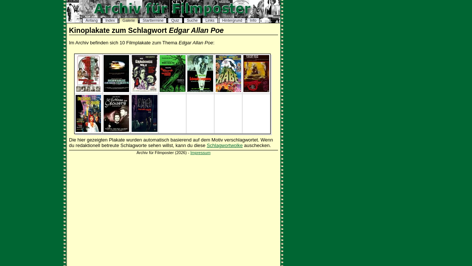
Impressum (200, 152)
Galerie (128, 20)
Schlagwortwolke (225, 145)
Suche (192, 20)
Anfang (92, 20)
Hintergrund (232, 20)
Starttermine (153, 20)
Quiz (175, 20)
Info (253, 20)
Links (209, 20)
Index (110, 20)
